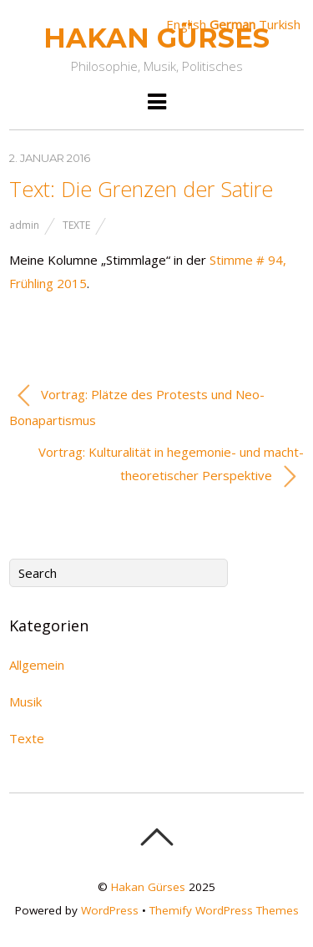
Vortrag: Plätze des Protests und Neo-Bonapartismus (137, 405)
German (232, 24)
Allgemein (36, 664)
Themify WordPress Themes (224, 910)
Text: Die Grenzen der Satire (141, 189)
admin (24, 225)
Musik (25, 701)
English (186, 24)
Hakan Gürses (148, 886)
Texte (76, 225)
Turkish (279, 24)
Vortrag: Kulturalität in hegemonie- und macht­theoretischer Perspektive (171, 466)
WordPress (110, 910)
